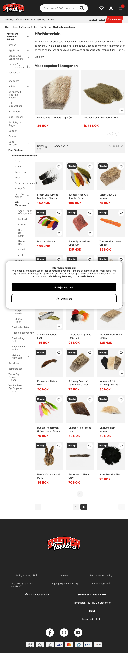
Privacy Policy (61, 276)
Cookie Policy (86, 276)
